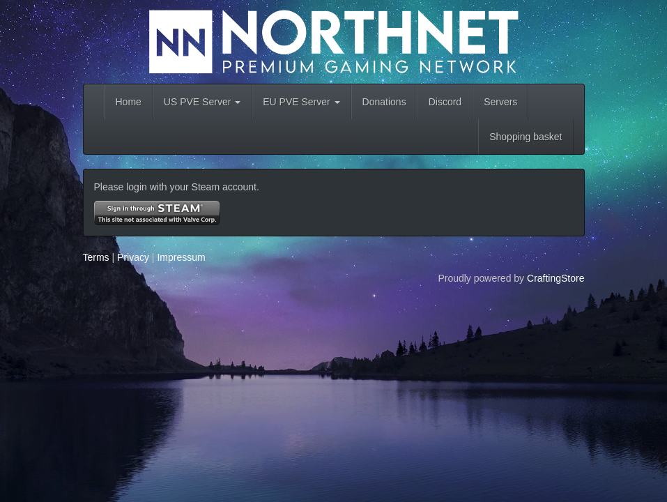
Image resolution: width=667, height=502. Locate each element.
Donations (384, 101)
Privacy (133, 257)
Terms (96, 257)
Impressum (181, 257)
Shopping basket (525, 136)
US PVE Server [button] (202, 101)
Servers (500, 101)
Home (128, 101)
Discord (445, 101)
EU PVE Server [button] (301, 101)
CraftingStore (555, 278)
